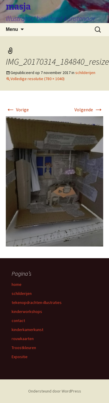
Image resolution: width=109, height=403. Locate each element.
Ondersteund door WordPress (54, 391)
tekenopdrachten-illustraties (37, 302)
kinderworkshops (27, 311)
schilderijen (85, 72)
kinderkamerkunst (27, 329)
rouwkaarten (23, 338)
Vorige (17, 109)
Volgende (88, 109)
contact (18, 320)
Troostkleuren (24, 347)
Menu (12, 29)
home (17, 284)
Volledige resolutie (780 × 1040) (37, 78)
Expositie (20, 356)
